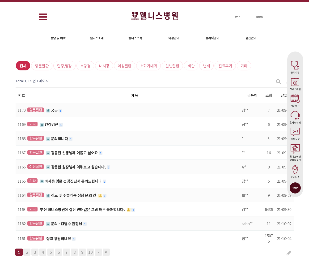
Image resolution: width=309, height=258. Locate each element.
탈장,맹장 (64, 66)
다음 (98, 252)
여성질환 (124, 66)
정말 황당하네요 (59, 238)
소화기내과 (148, 66)
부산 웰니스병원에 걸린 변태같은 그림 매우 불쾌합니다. (83, 209)
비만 (191, 66)
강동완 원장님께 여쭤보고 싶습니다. (76, 167)
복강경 (85, 66)
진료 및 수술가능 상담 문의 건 (71, 195)
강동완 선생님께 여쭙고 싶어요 (72, 152)
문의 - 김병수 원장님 (64, 223)
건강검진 (49, 124)
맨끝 (106, 252)
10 (90, 252)
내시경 (104, 66)
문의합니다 (57, 138)
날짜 (284, 95)
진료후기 (225, 66)
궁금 (52, 110)
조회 (268, 95)
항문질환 (42, 66)
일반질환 (172, 66)
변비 (206, 66)
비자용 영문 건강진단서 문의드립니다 (71, 181)
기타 (244, 66)
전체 (23, 66)
